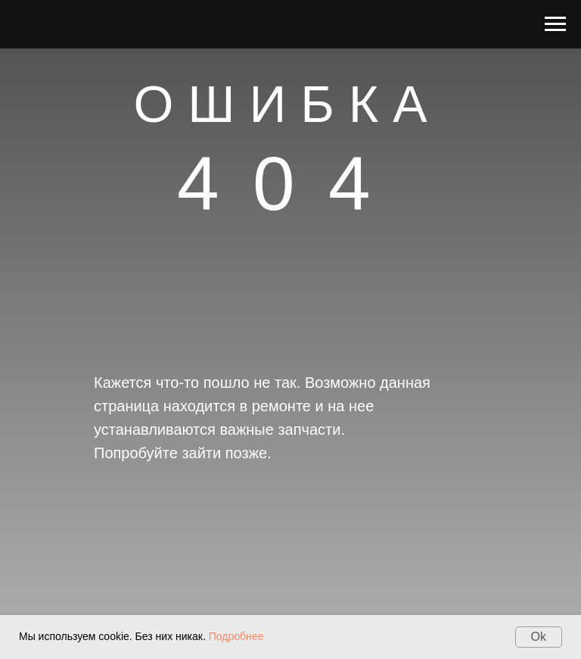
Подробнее (236, 636)
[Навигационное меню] (555, 24)
